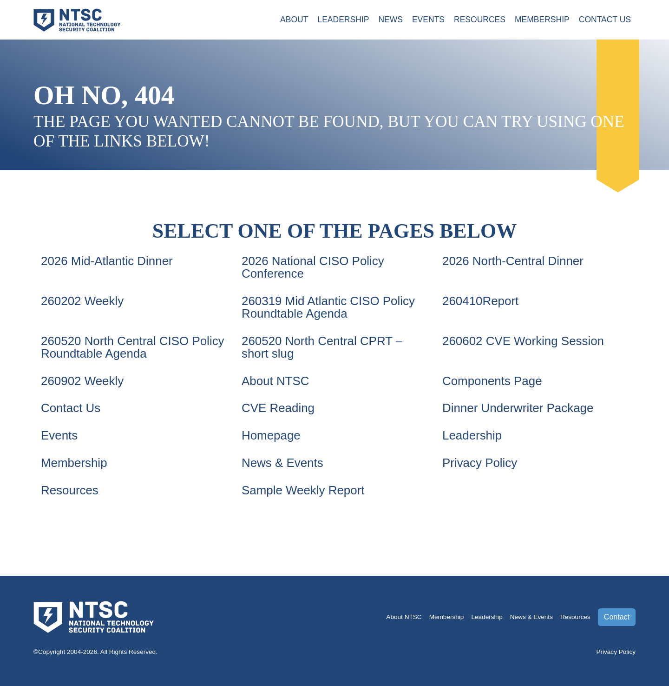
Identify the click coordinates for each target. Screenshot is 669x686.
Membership (541, 20)
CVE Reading (279, 406)
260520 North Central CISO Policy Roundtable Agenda (116, 346)
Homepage (272, 433)
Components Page (493, 379)
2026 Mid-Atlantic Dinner (108, 261)
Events (427, 20)
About (293, 20)
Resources (479, 20)
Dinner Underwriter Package (519, 406)
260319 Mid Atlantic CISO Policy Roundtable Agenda (330, 306)
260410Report (481, 300)
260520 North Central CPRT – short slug (324, 346)
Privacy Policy (480, 461)
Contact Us (604, 20)
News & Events (283, 461)
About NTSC (276, 379)
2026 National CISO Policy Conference (314, 267)
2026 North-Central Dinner (514, 261)
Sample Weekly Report (304, 488)
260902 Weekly (83, 379)
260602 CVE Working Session (524, 340)
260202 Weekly (83, 300)
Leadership (342, 20)
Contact (617, 614)
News (389, 20)
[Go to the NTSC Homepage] (77, 19)
